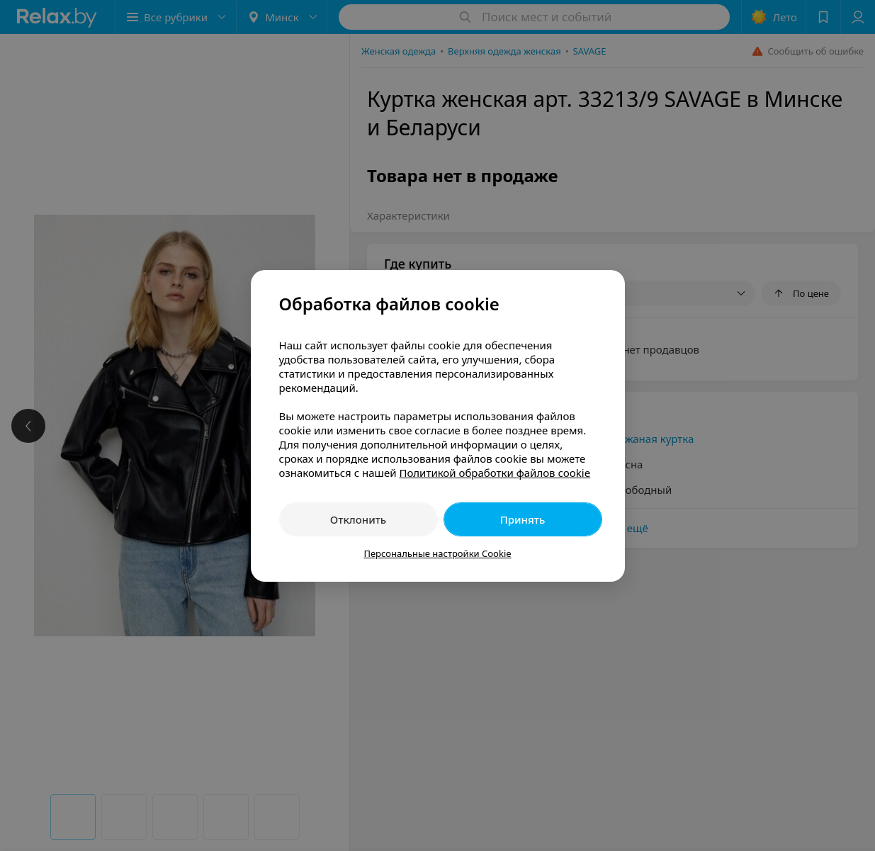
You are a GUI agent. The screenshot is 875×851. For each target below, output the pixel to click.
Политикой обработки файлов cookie (494, 473)
